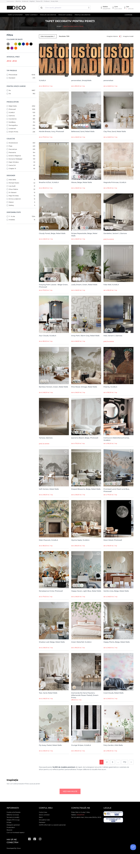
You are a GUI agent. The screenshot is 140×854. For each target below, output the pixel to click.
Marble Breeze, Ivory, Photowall (51, 131)
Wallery (11, 205)
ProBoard (47, 1)
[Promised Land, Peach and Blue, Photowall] (118, 467)
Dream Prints (13, 132)
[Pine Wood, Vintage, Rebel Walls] (86, 365)
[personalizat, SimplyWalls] (86, 59)
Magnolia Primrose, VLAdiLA (115, 182)
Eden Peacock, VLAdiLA (48, 540)
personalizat (108, 80)
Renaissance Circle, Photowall (51, 591)
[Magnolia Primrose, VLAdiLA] (118, 161)
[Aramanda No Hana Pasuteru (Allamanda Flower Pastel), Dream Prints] (86, 671)
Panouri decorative (48, 15)
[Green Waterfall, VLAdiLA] (86, 620)
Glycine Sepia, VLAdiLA (80, 540)
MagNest (32, 1)
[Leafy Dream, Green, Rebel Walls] (86, 263)
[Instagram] (40, 839)
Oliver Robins (13, 189)
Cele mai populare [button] (47, 36)
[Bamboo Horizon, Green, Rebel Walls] (54, 365)
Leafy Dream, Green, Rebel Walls (84, 285)
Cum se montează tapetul (15, 832)
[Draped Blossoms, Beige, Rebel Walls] (86, 467)
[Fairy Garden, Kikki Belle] (118, 724)
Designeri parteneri (13, 825)
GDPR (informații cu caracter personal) (52, 825)
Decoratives (13, 149)
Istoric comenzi (44, 815)
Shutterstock (13, 143)
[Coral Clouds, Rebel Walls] (118, 671)
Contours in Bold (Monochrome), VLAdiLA (116, 439)
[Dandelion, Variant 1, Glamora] (118, 212)
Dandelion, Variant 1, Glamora (115, 233)
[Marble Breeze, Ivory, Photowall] (54, 110)
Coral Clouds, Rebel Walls (113, 693)
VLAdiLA (12, 112)
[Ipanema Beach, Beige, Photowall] (86, 416)
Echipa (9, 822)
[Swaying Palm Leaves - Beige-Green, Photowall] (54, 263)
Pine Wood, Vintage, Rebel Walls (84, 387)
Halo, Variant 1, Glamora (113, 336)
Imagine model (128, 36)
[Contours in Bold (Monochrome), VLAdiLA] (118, 416)
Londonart (12, 128)
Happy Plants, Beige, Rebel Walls (117, 642)
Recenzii (9, 830)
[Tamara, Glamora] (54, 416)
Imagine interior (112, 36)
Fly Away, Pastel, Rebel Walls (50, 745)
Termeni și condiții (13, 817)
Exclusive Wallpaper (15, 159)
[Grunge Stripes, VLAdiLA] (86, 724)
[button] (88, 8)
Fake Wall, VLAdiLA (111, 285)
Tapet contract (31, 15)
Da (10, 93)
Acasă (59, 26)
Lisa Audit (12, 186)
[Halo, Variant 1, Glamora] (118, 314)
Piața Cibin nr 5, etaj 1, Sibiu (80, 812)
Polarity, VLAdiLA (110, 387)
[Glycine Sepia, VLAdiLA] (86, 518)
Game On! (12, 165)
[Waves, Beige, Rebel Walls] (86, 161)
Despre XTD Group (13, 820)
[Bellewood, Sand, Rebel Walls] (86, 110)
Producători (11, 827)
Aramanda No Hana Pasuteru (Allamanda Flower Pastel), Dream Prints (84, 695)
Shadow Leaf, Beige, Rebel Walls (52, 642)
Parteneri (42, 822)
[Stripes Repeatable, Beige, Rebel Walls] (86, 212)
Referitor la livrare (13, 815)
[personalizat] (118, 59)
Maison (11, 202)
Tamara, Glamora (46, 438)
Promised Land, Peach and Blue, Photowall (117, 490)
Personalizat (13, 75)
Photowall (12, 109)
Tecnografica (13, 125)
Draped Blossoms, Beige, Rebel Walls (85, 489)
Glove (19, 848)
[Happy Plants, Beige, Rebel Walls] (118, 620)
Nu (10, 90)
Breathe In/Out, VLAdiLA (49, 182)
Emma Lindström (15, 199)
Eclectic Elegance (15, 156)
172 (124, 762)
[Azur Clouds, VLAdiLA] (54, 314)
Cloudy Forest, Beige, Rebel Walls (52, 233)
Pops (10, 146)
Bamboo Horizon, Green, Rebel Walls (53, 387)
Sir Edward (12, 192)
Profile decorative (82, 15)
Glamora (12, 116)
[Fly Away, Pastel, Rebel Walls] (54, 724)
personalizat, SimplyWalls (81, 80)
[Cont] (117, 8)
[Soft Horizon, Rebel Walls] (54, 467)
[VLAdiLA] (54, 59)
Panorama (12, 152)
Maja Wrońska (14, 196)
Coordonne (12, 119)
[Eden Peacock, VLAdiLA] (54, 518)
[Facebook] (35, 839)
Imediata (12, 220)
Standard (12, 78)
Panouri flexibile (65, 15)
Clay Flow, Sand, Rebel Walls (115, 131)
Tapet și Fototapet (15, 15)
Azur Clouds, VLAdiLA (47, 336)
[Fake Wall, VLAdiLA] (118, 263)
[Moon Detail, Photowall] (118, 518)
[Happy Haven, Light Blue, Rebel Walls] (86, 569)
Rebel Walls (13, 106)
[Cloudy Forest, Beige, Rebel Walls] (54, 212)
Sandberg (12, 122)
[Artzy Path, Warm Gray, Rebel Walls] (86, 314)
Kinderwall (25, 1)
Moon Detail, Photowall (113, 540)
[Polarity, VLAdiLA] (118, 365)
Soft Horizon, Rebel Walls (49, 489)
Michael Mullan (14, 183)
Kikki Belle (12, 179)
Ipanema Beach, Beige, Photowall (84, 438)
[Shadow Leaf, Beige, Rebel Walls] (54, 620)
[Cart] (128, 8)
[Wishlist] (65, 43)
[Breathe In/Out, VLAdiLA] (54, 161)
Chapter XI (12, 168)
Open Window (14, 162)
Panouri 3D (39, 1)
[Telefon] (105, 8)
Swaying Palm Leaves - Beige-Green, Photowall (53, 286)
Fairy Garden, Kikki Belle (113, 745)
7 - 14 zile (12, 216)
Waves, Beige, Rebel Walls (81, 182)
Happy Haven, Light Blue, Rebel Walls (86, 591)
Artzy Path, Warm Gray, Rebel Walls (85, 336)
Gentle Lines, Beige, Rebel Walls (116, 591)
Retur (41, 817)
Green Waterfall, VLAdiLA (81, 642)
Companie (128, 15)
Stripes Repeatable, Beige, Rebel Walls (84, 234)
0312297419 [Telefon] (80, 815)
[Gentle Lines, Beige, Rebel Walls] (118, 569)
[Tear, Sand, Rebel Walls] (54, 671)
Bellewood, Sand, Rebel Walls (82, 131)
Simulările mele (44, 820)
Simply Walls (54, 1)
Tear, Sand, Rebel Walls (48, 693)
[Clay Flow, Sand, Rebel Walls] (118, 110)
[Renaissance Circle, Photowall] (54, 569)
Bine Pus (18, 1)
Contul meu (43, 812)
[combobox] (64, 8)
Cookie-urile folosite (13, 812)
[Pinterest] (29, 839)
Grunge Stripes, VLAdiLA (81, 745)
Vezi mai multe (70, 791)
